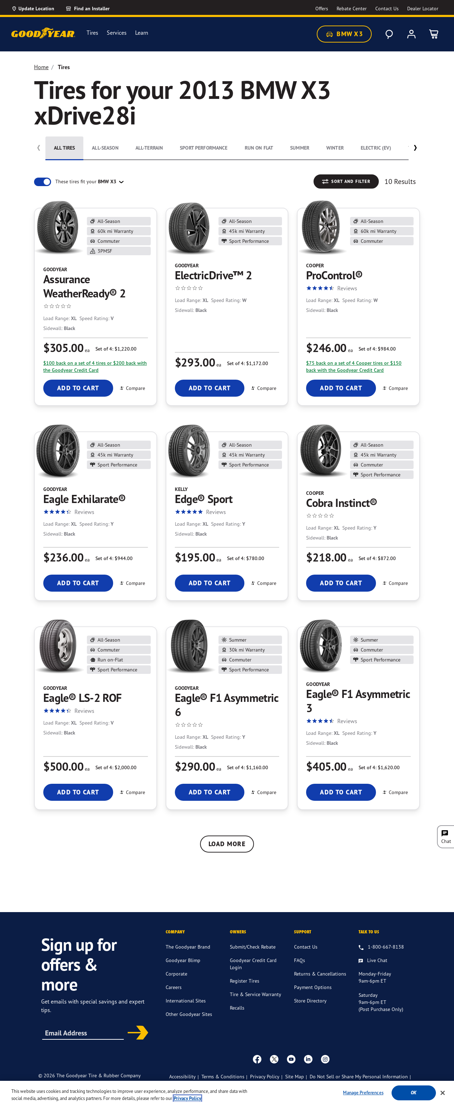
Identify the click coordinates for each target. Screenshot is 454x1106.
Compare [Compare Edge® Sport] (263, 583)
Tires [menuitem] (92, 32)
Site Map (294, 1083)
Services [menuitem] (117, 32)
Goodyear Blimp (183, 967)
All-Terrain (149, 148)
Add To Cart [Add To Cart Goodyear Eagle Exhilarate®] (78, 583)
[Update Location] (32, 8)
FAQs (299, 967)
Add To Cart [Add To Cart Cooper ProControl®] (341, 388)
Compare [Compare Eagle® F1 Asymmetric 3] (395, 792)
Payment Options (313, 994)
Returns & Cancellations (320, 981)
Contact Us (305, 954)
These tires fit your (86, 181)
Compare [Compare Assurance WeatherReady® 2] (132, 388)
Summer (299, 148)
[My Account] (411, 34)
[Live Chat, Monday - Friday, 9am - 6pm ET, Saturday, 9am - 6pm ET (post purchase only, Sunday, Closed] (373, 968)
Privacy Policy (264, 1083)
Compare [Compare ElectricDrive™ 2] (263, 388)
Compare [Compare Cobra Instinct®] (395, 583)
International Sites (186, 1008)
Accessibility (182, 1083)
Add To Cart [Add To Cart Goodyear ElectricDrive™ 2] (210, 388)
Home (41, 67)
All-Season (105, 148)
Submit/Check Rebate (253, 954)
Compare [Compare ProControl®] (395, 388)
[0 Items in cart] (434, 34)
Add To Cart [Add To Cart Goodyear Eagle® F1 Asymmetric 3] (341, 792)
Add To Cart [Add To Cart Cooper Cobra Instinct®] (341, 583)
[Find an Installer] (96, 8)
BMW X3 (344, 34)
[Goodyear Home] (43, 33)
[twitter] (274, 1066)
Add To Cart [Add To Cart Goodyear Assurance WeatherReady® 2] (78, 388)
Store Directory (310, 1008)
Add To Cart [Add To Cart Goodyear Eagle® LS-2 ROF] (78, 792)
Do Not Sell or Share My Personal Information (359, 1084)
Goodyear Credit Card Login (253, 970)
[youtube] (291, 1066)
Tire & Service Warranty (255, 1001)
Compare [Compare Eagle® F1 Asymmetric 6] (263, 792)
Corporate (176, 981)
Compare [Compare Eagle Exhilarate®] (132, 583)
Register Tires (244, 988)
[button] (415, 149)
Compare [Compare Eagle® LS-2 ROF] (132, 792)
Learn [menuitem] (141, 32)
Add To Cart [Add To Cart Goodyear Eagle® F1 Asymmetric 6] (210, 792)
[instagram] (325, 1066)
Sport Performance (203, 148)
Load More (227, 844)
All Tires (64, 148)
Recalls (237, 1015)
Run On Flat (259, 148)
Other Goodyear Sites (189, 1021)
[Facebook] (257, 1066)
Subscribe (135, 1040)
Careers (174, 994)
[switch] (42, 182)
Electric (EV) (376, 148)
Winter (335, 148)
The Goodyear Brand (188, 954)
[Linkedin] (308, 1066)
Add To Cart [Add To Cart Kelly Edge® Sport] (210, 583)
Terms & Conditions (222, 1083)
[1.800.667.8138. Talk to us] (381, 954)
